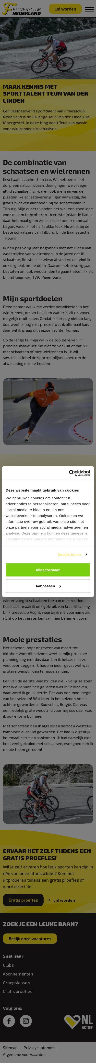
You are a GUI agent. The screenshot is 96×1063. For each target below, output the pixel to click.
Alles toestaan (48, 570)
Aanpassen (48, 586)
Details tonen (69, 554)
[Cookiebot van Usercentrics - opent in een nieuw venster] (69, 473)
